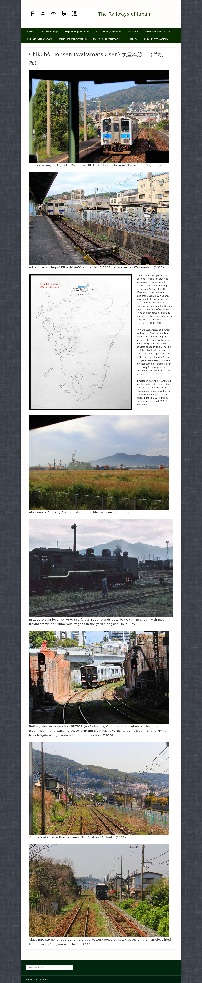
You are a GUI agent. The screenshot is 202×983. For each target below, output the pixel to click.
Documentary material (156, 39)
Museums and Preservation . (107, 39)
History (133, 39)
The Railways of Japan (124, 14)
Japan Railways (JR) (49, 32)
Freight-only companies (157, 32)
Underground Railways (39, 39)
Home (30, 32)
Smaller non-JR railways (108, 32)
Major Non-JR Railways (77, 32)
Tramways (133, 32)
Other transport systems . (72, 39)
